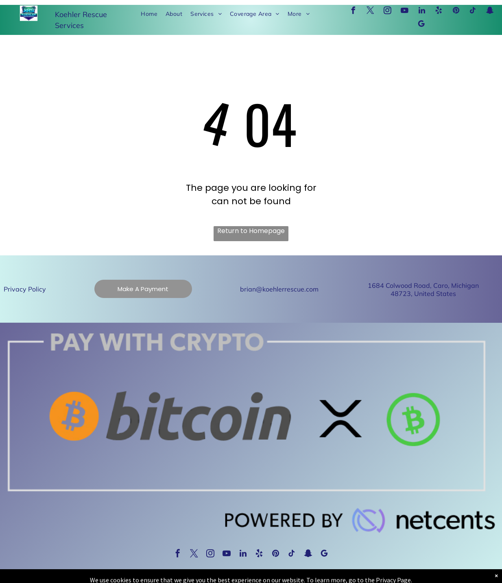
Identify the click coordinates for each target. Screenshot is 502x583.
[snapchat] (490, 11)
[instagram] (387, 11)
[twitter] (370, 11)
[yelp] (439, 11)
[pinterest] (456, 11)
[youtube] (404, 11)
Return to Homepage (251, 230)
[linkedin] (422, 11)
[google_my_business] (421, 25)
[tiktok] (473, 11)
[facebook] (353, 11)
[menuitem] (149, 14)
